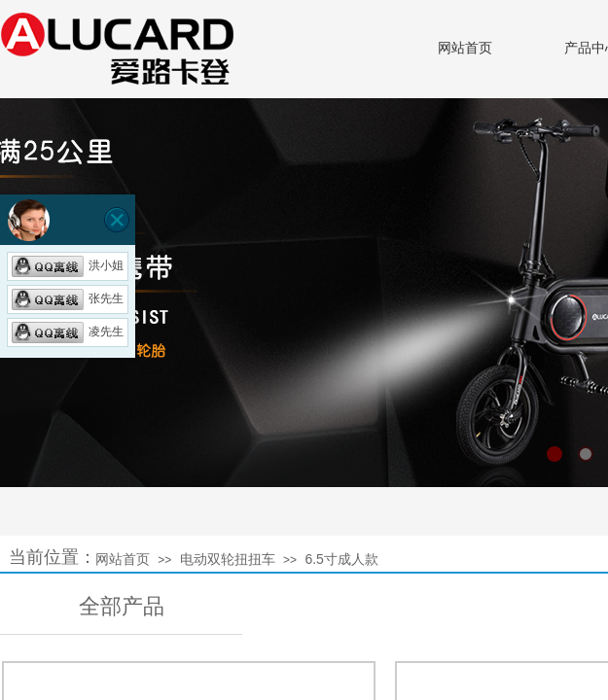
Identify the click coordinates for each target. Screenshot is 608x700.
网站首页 (465, 48)
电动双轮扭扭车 (227, 559)
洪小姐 (68, 265)
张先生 (68, 298)
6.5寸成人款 (340, 559)
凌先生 (68, 331)
